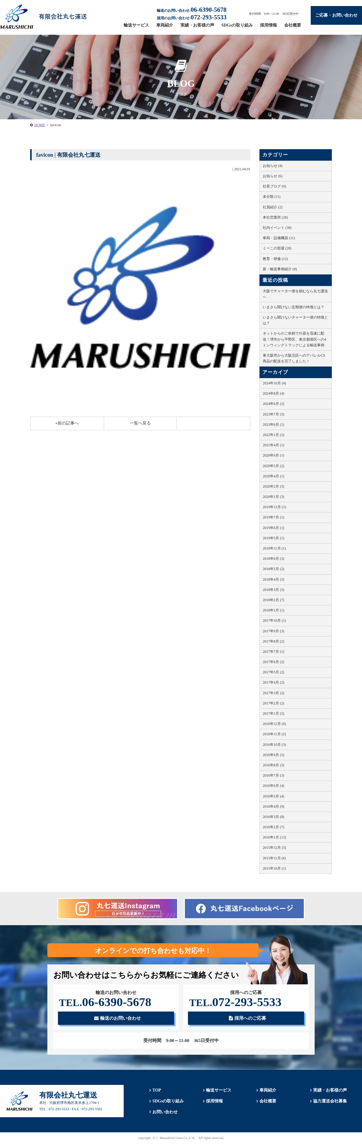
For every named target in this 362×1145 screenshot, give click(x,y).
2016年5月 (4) (273, 796)
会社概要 (292, 25)
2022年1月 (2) (273, 435)
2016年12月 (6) (274, 724)
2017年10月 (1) (274, 620)
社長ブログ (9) (274, 186)
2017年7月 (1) (273, 651)
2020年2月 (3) (273, 486)
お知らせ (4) (272, 166)
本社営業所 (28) (275, 217)
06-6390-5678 (108, 1002)
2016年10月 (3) (274, 744)
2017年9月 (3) (273, 631)
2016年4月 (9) (273, 806)
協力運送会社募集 (328, 1102)
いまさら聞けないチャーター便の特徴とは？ (295, 320)
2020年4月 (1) (273, 476)
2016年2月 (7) (273, 827)
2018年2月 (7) (273, 600)
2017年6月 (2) (273, 662)
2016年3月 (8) (273, 817)
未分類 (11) (272, 196)
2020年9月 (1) (273, 455)
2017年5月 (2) (273, 672)
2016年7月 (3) (273, 775)
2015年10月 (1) (274, 868)
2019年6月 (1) (273, 528)
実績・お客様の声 (197, 25)
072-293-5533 (238, 1002)
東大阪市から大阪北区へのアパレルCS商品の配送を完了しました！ (294, 358)
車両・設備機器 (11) (279, 238)
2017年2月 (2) (273, 703)
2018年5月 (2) (273, 569)
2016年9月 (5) (273, 755)
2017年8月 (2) (273, 641)
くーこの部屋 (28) (277, 248)
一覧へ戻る (140, 423)
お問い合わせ (163, 1113)
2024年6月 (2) (273, 404)
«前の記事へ (67, 423)
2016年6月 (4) (273, 786)
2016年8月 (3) (273, 765)
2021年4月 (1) (273, 445)
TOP (155, 1091)
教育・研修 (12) (275, 259)
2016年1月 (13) (274, 837)
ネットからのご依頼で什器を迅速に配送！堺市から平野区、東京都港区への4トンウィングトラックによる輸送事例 (294, 339)
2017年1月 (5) (273, 713)
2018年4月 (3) (273, 579)
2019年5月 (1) (273, 538)
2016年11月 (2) (274, 734)
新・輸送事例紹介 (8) (280, 269)
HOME (39, 125)
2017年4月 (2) (273, 682)
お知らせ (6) (272, 176)
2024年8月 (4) (273, 393)
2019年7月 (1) (273, 517)
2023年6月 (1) (273, 424)
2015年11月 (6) (274, 858)
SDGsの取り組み (237, 25)
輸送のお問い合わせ (117, 1019)
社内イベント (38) (277, 228)
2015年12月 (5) (274, 847)
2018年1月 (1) (273, 610)
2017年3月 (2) (273, 693)
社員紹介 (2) (272, 207)
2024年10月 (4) (274, 383)
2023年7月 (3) (273, 414)
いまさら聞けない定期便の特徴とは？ (293, 307)
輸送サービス (136, 25)
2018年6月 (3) (273, 558)
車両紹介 (164, 25)
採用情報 (268, 25)
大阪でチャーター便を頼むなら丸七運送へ (295, 294)
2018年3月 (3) (273, 590)
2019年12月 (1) (274, 507)
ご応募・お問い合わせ (336, 15)
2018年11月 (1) (274, 548)
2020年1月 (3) (273, 497)
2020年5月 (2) (273, 466)
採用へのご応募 (247, 1019)
